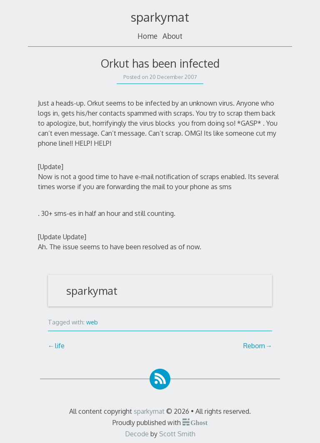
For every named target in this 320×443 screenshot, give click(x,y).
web (92, 322)
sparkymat (160, 17)
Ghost (199, 422)
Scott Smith (177, 434)
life (60, 346)
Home (148, 36)
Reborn (254, 346)
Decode (137, 434)
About (172, 36)
